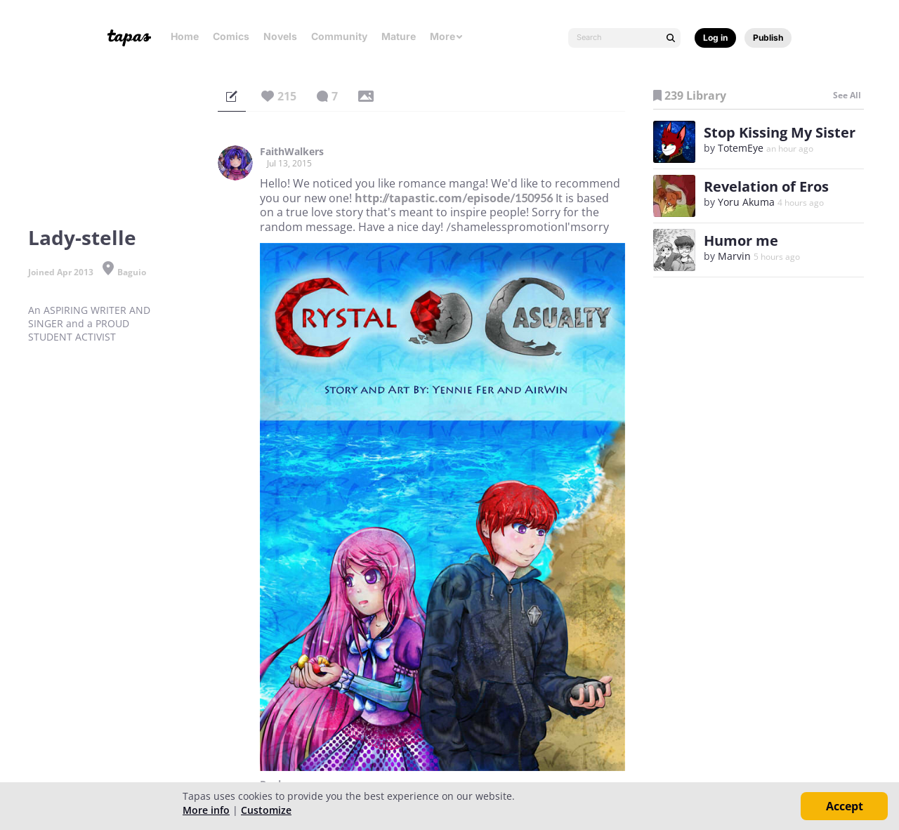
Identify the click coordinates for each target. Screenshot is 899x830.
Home (185, 36)
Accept (844, 806)
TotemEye (740, 147)
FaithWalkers (292, 151)
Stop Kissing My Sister (779, 132)
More (447, 36)
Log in (715, 37)
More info (206, 810)
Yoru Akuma (746, 202)
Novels (280, 36)
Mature (398, 36)
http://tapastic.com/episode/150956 (454, 198)
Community (339, 36)
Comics (231, 36)
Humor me (741, 240)
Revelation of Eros (766, 186)
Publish (768, 37)
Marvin (734, 256)
